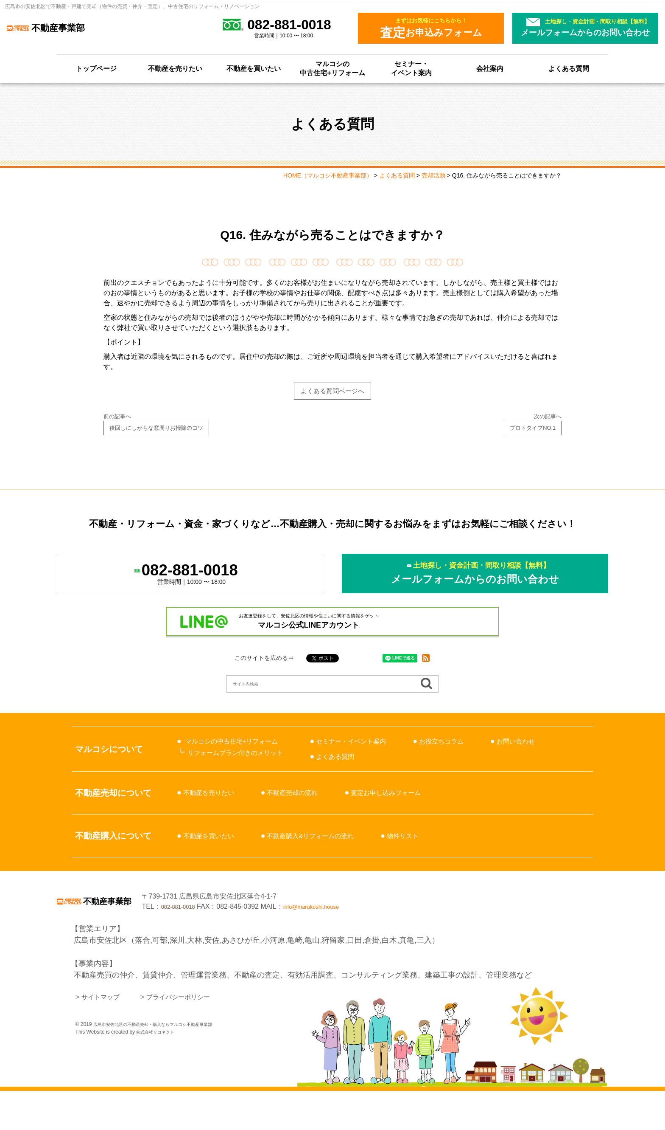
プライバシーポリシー (192, 1035)
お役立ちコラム (479, 770)
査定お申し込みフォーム (413, 822)
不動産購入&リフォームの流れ (329, 865)
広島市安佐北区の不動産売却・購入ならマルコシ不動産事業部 (164, 1063)
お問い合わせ (358, 786)
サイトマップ (104, 1035)
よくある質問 (568, 68)
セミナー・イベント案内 (411, 68)
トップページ (96, 68)
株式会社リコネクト (159, 1071)
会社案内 (489, 68)
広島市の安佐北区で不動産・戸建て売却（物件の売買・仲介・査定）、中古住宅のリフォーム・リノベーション (132, 6)
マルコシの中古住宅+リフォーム (332, 68)
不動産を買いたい (253, 68)
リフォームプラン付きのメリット (244, 782)
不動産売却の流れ (307, 822)
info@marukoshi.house (446, 940)
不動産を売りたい (175, 68)
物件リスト (433, 865)
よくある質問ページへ (332, 392)
